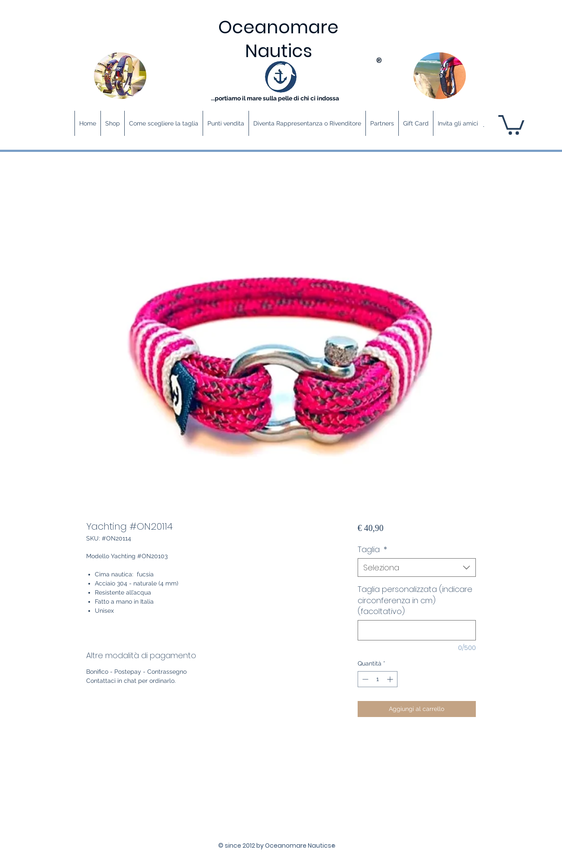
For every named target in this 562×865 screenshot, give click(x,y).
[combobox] (417, 567)
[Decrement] (364, 679)
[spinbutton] (377, 679)
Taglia (372, 549)
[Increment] (390, 679)
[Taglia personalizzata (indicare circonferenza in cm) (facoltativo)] (416, 630)
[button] (511, 124)
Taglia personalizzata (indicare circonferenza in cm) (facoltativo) (415, 600)
